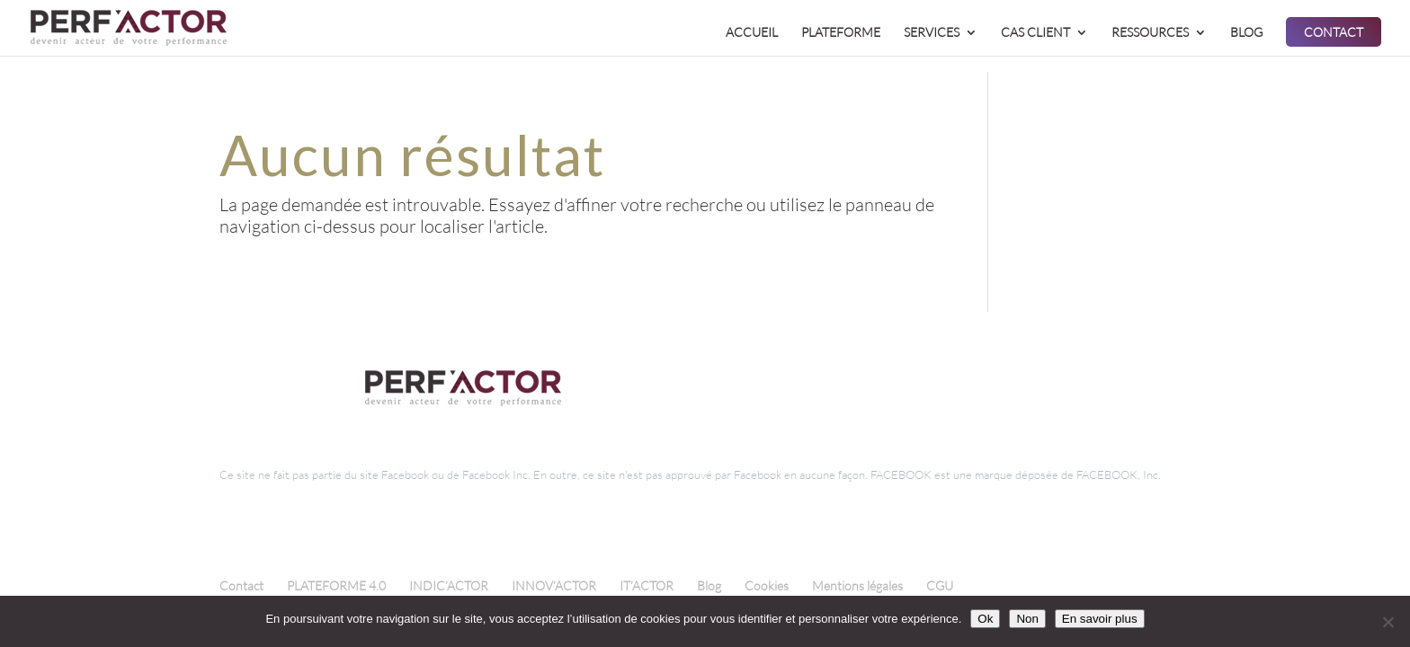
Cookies (767, 585)
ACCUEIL (752, 33)
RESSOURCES (1150, 33)
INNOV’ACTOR (554, 585)
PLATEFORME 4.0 (336, 585)
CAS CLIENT (1035, 33)
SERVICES (931, 33)
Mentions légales (857, 585)
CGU (939, 585)
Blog (709, 585)
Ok (985, 618)
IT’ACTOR (647, 585)
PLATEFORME (840, 33)
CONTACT (1333, 33)
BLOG (1246, 33)
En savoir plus (1100, 618)
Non (1027, 618)
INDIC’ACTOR (448, 585)
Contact (241, 585)
